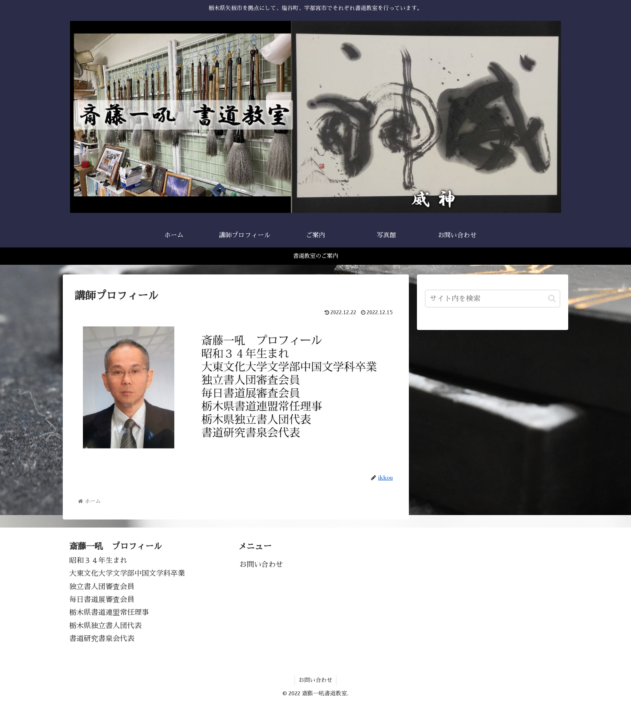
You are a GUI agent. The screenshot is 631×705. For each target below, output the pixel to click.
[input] (492, 298)
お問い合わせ (261, 564)
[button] (552, 298)
